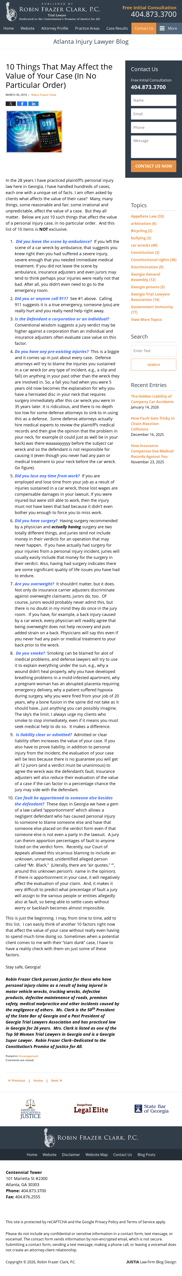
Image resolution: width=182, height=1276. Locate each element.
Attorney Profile (54, 28)
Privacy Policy (106, 1221)
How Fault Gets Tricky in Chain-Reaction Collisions (153, 424)
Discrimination (147, 266)
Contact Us (144, 28)
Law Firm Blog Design (151, 1261)
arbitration (143, 223)
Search (154, 365)
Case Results (117, 28)
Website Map (97, 1154)
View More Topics (146, 319)
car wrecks (144, 245)
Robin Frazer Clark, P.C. (56, 1261)
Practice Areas (87, 28)
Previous (16, 1080)
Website (27, 28)
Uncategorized (28, 1056)
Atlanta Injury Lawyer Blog (53, 11)
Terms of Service (141, 1221)
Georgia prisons (148, 286)
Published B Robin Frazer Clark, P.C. (149, 11)
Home (8, 28)
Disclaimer (71, 1154)
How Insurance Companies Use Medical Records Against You (152, 451)
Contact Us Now (153, 166)
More (172, 28)
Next (56, 1080)
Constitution (145, 252)
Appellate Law (147, 216)
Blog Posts (146, 1154)
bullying (141, 237)
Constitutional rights (153, 259)
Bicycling (141, 230)
